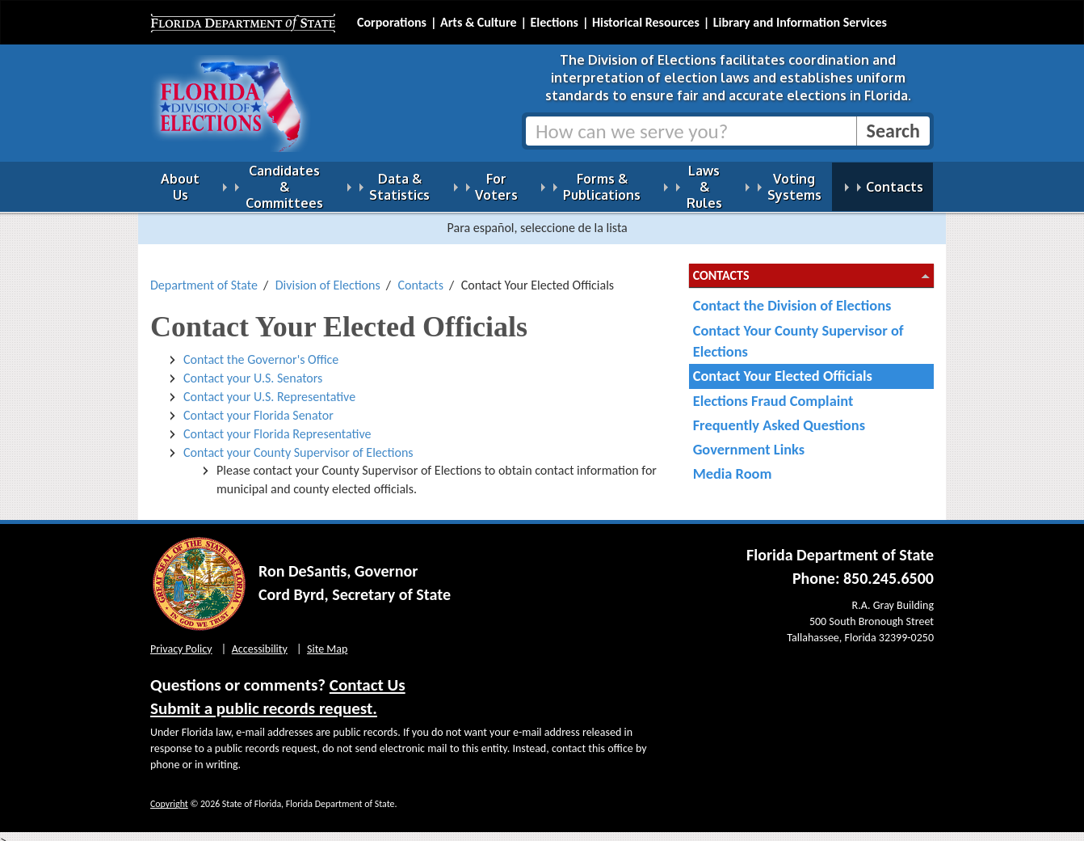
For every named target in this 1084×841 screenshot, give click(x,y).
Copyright (169, 794)
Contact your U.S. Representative (269, 387)
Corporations (391, 22)
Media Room (732, 463)
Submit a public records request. (263, 698)
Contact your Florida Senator (258, 405)
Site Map (327, 639)
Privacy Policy (181, 639)
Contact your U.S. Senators (252, 368)
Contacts (420, 275)
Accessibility (260, 639)
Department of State (204, 275)
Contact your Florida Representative (277, 424)
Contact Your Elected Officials (782, 366)
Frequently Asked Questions (779, 415)
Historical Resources (646, 22)
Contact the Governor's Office (260, 349)
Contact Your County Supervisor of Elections (798, 331)
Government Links (749, 439)
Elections (554, 22)
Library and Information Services (800, 22)
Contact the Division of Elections (792, 295)
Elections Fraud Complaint (773, 391)
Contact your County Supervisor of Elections (298, 442)
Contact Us (367, 675)
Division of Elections (327, 275)
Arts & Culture (478, 22)
